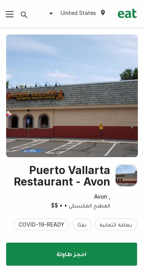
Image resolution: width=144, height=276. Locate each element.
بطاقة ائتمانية (115, 224)
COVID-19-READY (41, 224)
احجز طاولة (71, 254)
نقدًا (82, 224)
